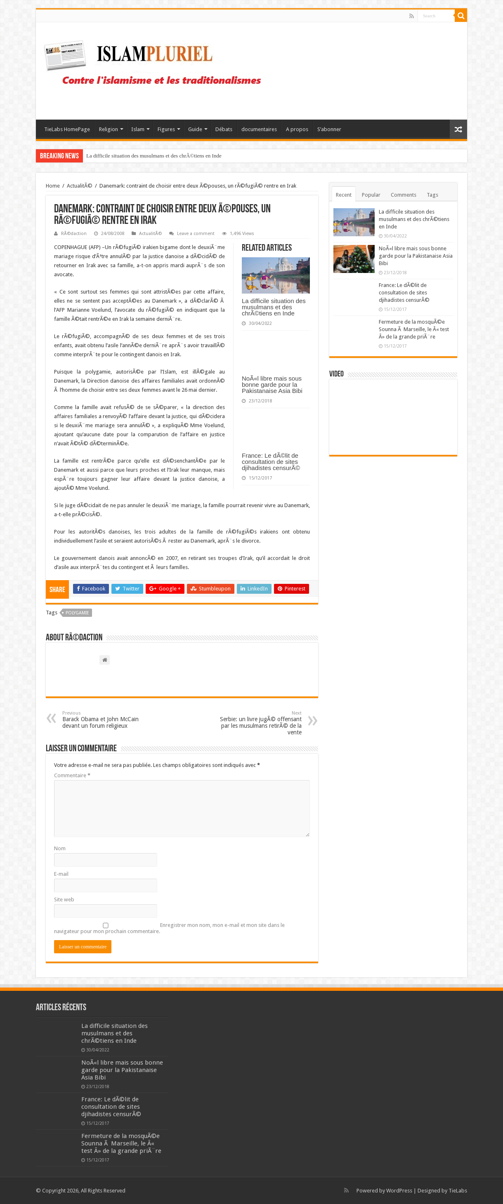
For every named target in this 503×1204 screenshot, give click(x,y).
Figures (166, 129)
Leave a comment (196, 233)
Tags (432, 195)
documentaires (259, 129)
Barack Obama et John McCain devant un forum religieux (104, 719)
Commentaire (72, 775)
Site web (64, 899)
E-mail (61, 874)
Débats (223, 129)
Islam (137, 129)
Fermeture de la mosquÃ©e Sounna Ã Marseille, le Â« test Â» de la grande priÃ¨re (414, 329)
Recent (344, 195)
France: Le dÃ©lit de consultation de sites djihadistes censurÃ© (271, 461)
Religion (108, 129)
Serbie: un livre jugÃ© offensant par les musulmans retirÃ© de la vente (259, 723)
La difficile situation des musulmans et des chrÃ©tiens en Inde (154, 156)
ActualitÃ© (79, 186)
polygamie (77, 613)
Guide (195, 129)
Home (53, 186)
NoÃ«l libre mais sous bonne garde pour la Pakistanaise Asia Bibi (272, 384)
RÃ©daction (74, 233)
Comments (403, 195)
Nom (60, 848)
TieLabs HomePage (67, 129)
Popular (371, 195)
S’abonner (329, 129)
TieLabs (458, 1191)
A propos (297, 129)
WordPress (399, 1191)
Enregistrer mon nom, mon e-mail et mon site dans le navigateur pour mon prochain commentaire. (169, 928)
